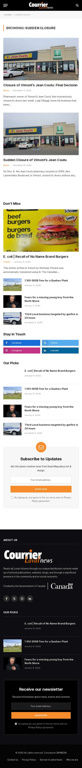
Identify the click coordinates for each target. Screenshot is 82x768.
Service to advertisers (51, 760)
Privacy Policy (35, 727)
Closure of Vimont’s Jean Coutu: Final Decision (40, 85)
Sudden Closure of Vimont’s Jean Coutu (35, 160)
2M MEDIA (61, 753)
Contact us (12, 760)
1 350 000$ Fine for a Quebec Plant (46, 280)
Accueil (7, 14)
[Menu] (5, 5)
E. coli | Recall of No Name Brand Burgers (35, 257)
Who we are (72, 760)
